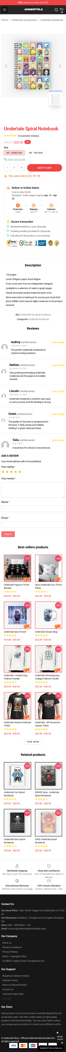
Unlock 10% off (60, 1038)
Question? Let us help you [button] (51, 1048)
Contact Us (7, 989)
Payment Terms (10, 980)
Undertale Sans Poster (15, 631)
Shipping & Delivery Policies (15, 976)
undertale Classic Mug (46, 631)
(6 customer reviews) (28, 136)
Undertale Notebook (52, 20)
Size (6, 147)
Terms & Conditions (12, 947)
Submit (8, 534)
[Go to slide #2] (41, 115)
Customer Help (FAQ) (12, 994)
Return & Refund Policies (14, 985)
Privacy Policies (10, 952)
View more (33, 742)
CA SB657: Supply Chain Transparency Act (23, 961)
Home (4, 20)
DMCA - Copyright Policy (14, 956)
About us (6, 942)
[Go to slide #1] (24, 115)
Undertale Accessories (24, 20)
